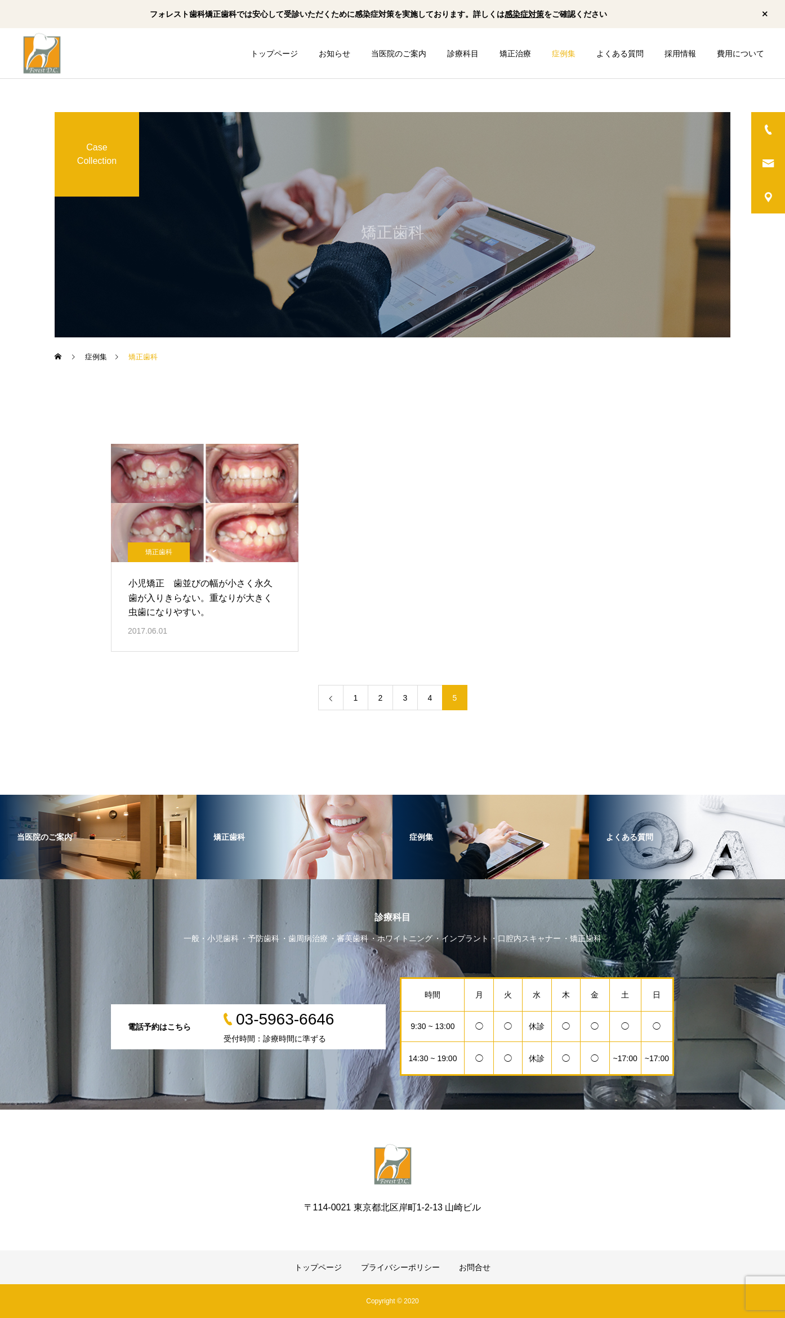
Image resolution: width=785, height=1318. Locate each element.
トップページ (274, 53)
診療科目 (463, 53)
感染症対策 (524, 14)
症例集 (564, 53)
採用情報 (680, 53)
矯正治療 (515, 53)
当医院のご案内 (398, 53)
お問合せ (474, 1267)
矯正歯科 (158, 552)
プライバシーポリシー (400, 1267)
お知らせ (334, 53)
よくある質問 (620, 53)
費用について (740, 53)
